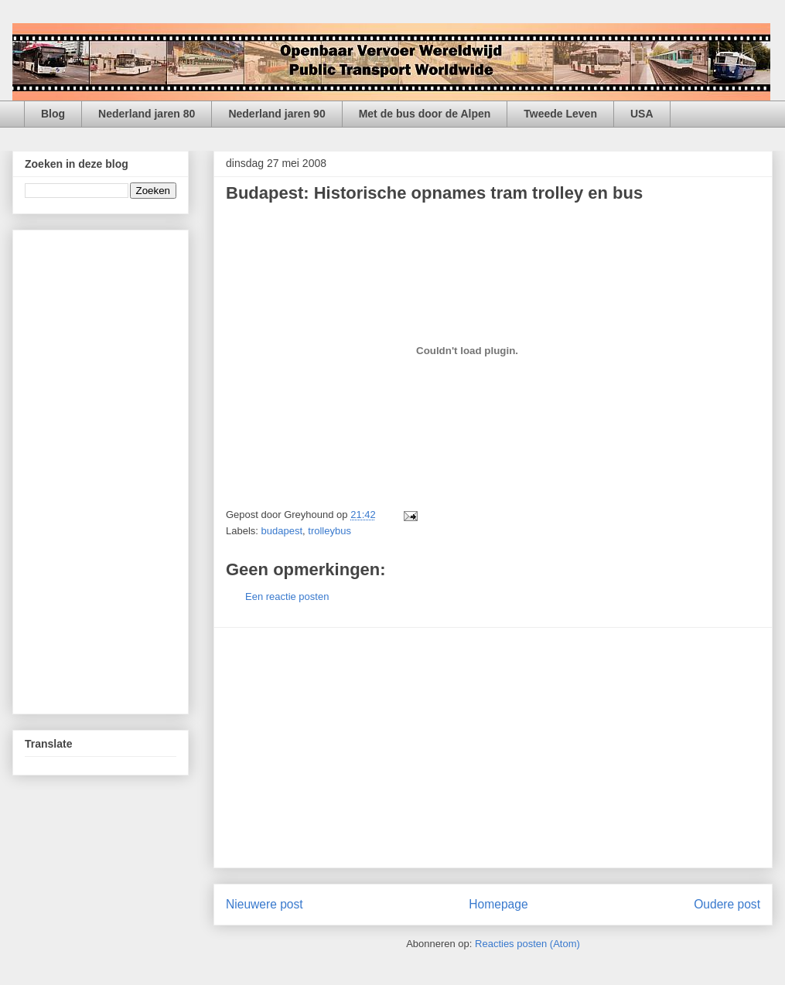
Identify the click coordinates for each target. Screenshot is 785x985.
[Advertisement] (493, 747)
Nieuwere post (264, 904)
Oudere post (727, 904)
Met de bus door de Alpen (425, 113)
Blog (53, 113)
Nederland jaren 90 (276, 113)
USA (642, 113)
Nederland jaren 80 (146, 113)
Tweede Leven (560, 113)
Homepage (498, 904)
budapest (282, 531)
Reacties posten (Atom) (527, 943)
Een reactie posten (287, 596)
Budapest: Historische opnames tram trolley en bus (434, 193)
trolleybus (329, 531)
